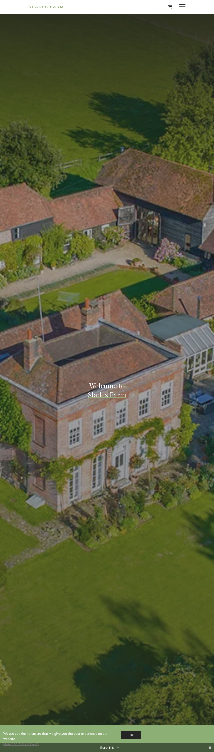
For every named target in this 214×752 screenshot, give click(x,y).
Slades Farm (46, 7)
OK (131, 735)
